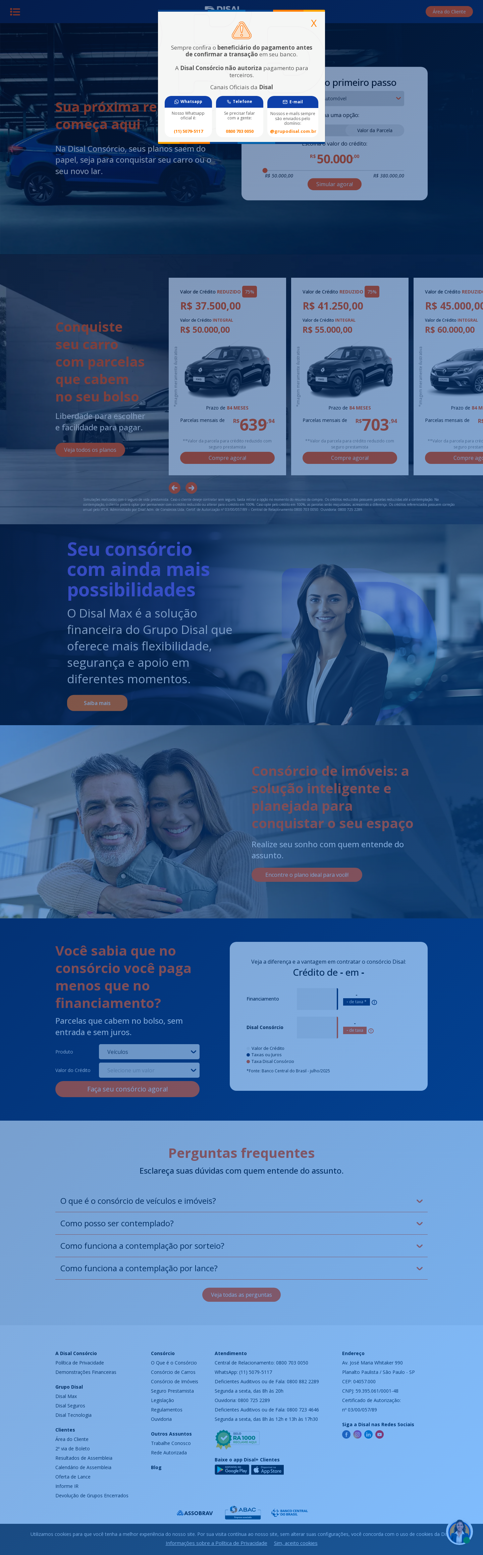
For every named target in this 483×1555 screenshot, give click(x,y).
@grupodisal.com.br (293, 131)
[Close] (314, 23)
